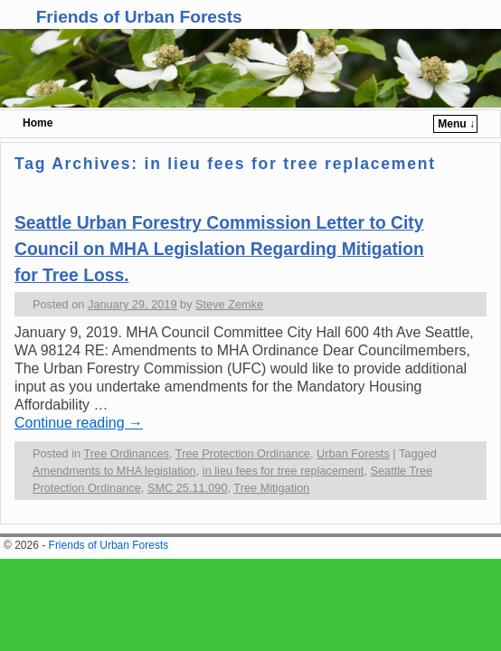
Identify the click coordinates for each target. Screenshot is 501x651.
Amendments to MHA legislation (114, 470)
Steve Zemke (229, 304)
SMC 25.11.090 (187, 488)
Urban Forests (353, 453)
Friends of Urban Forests (139, 16)
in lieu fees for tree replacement (283, 470)
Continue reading (78, 422)
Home (37, 123)
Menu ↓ (456, 124)
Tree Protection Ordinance (242, 453)
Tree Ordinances (126, 453)
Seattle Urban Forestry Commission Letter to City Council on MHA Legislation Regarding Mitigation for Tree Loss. (219, 249)
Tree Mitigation (271, 488)
